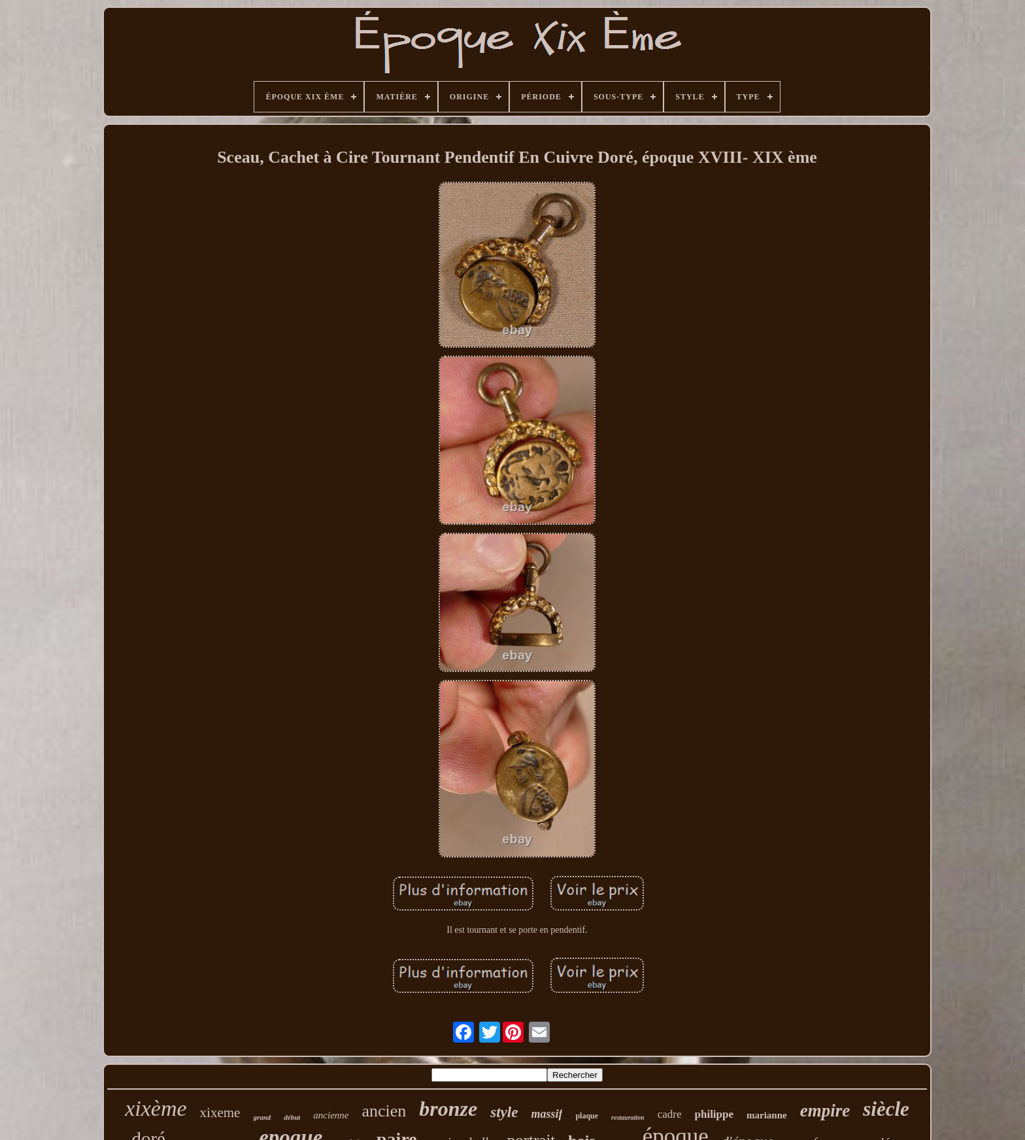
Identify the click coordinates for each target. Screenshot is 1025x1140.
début (292, 1117)
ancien (384, 1110)
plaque (586, 1115)
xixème (155, 1108)
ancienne (330, 1115)
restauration (628, 1117)
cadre (670, 1114)
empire (825, 1110)
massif (546, 1113)
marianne (767, 1115)
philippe (714, 1114)
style (504, 1112)
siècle (886, 1109)
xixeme (220, 1112)
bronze (448, 1108)
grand (262, 1117)
